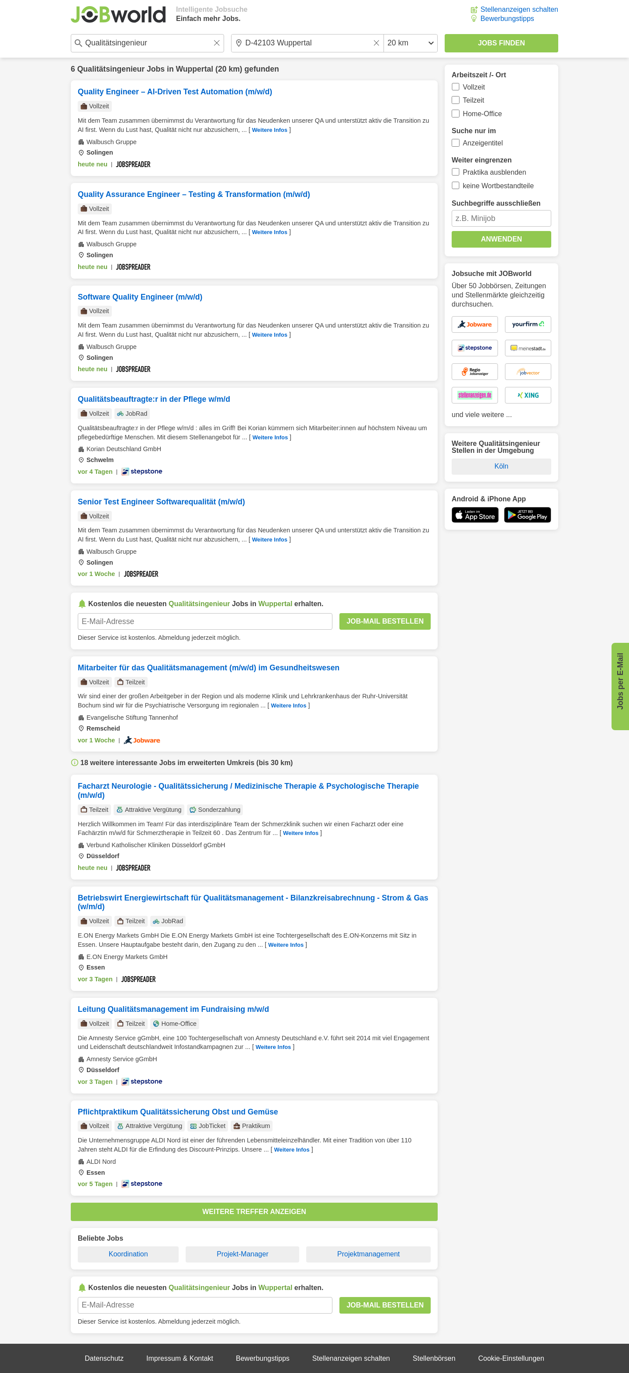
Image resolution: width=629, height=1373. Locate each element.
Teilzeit (473, 100)
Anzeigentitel (483, 143)
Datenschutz (104, 1358)
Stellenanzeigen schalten (519, 9)
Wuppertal (195, 69)
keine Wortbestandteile (498, 186)
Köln (501, 466)
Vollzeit (474, 87)
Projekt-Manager (242, 1254)
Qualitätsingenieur (111, 69)
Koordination (128, 1254)
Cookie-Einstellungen (511, 1358)
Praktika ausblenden (494, 172)
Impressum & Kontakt (179, 1358)
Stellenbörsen (434, 1358)
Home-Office (482, 113)
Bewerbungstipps (507, 18)
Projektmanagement (368, 1254)
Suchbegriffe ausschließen (496, 203)
